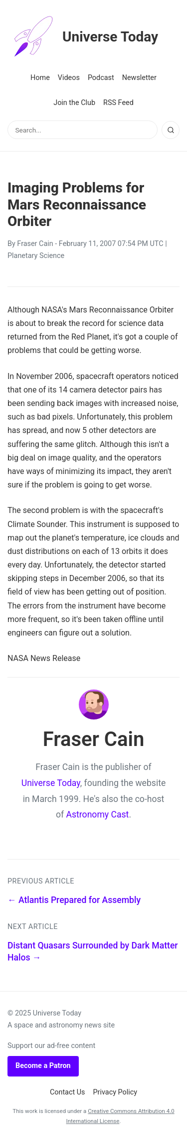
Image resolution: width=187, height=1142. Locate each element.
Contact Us (67, 1092)
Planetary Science (35, 256)
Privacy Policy (115, 1092)
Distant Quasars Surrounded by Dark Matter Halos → (92, 951)
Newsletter (139, 78)
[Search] (171, 130)
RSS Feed (118, 102)
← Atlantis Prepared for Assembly (74, 900)
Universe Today (82, 37)
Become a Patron (43, 1066)
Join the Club (74, 102)
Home (40, 78)
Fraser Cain (35, 244)
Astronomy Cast (97, 815)
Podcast (101, 78)
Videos (69, 78)
